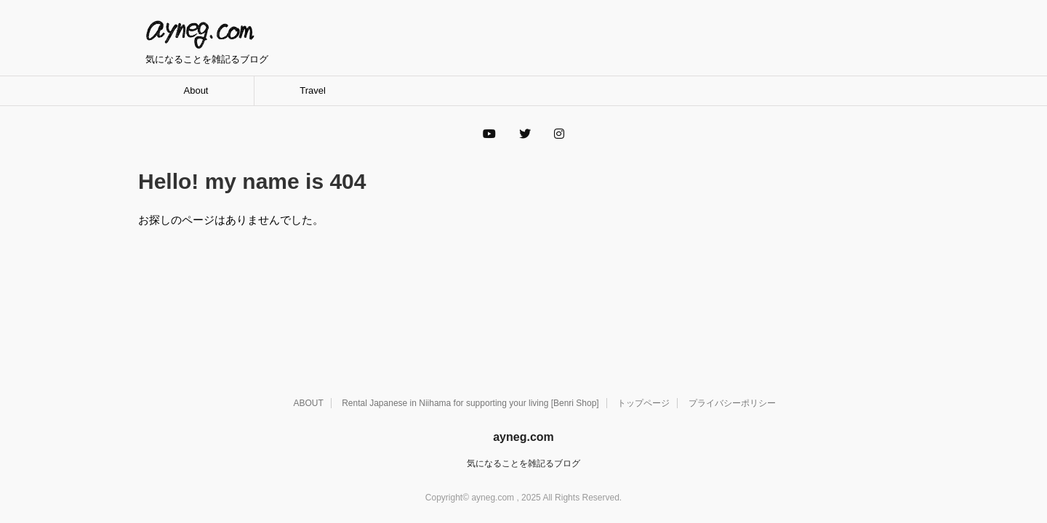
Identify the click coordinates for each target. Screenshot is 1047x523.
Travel (313, 90)
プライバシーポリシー (732, 403)
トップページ (643, 403)
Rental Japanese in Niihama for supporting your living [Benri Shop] (470, 403)
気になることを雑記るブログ (523, 463)
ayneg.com (199, 34)
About (196, 90)
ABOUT (308, 403)
